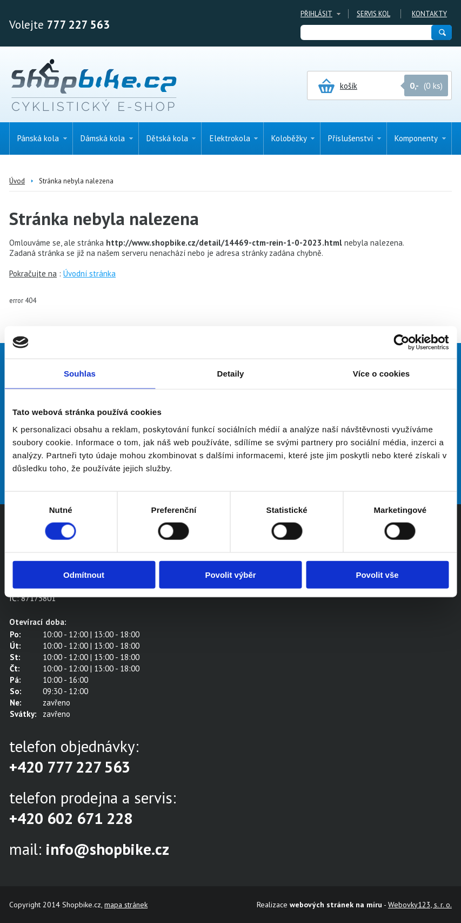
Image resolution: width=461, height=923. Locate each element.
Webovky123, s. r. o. (420, 904)
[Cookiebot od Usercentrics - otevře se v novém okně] (401, 342)
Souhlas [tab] (80, 373)
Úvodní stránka (89, 273)
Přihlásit (316, 13)
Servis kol (373, 13)
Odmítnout (83, 574)
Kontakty (429, 13)
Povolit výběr (230, 574)
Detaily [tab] (230, 373)
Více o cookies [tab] (381, 373)
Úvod (17, 181)
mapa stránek (126, 904)
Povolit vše (377, 574)
